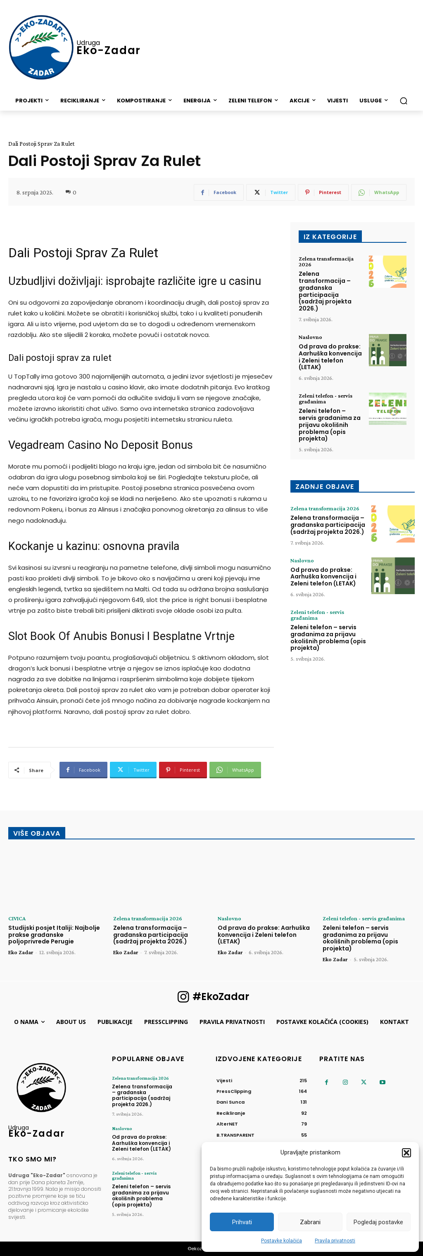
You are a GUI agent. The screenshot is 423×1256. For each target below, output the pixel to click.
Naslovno (310, 337)
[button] (406, 1153)
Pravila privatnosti (335, 1241)
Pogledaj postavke (378, 1222)
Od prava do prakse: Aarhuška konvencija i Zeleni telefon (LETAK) (330, 356)
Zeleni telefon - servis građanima (325, 398)
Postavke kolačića (281, 1241)
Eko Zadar (20, 952)
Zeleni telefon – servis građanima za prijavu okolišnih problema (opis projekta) (330, 425)
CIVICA (17, 918)
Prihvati (242, 1222)
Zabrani (310, 1222)
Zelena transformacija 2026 (326, 261)
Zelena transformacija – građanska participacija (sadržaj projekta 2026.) (325, 291)
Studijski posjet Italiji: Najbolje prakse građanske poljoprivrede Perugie (54, 935)
